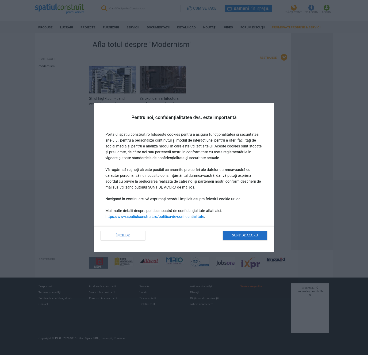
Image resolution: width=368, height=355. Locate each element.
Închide (123, 235)
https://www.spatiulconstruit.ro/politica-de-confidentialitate (154, 216)
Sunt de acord (245, 235)
